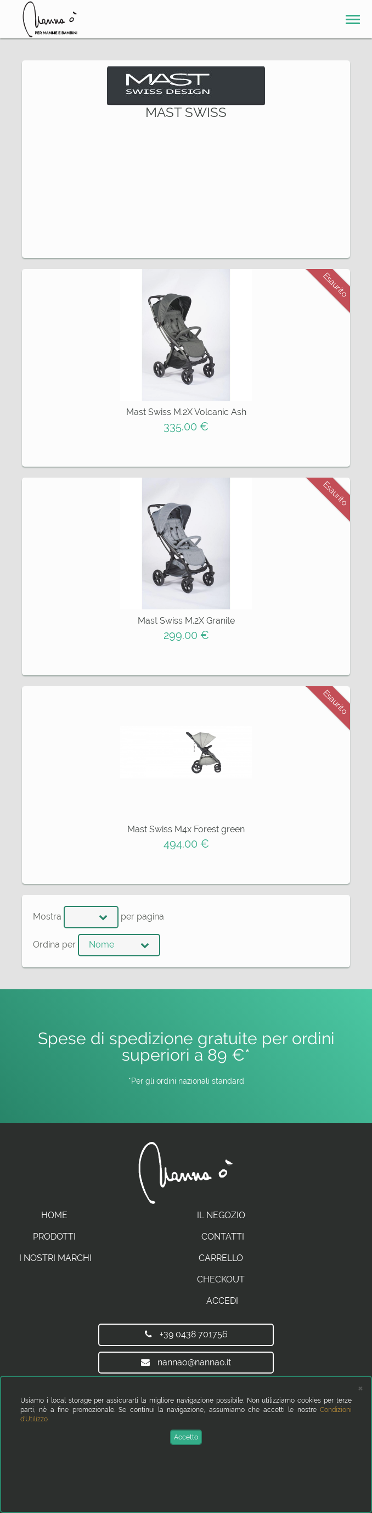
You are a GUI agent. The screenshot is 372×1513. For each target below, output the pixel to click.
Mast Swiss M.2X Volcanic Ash (186, 412)
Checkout (221, 1279)
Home (54, 1215)
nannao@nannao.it (186, 1362)
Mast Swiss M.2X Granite (186, 620)
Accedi (222, 1301)
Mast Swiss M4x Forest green (186, 829)
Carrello (221, 1258)
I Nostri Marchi (55, 1258)
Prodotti (54, 1236)
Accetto (186, 1437)
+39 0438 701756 (186, 1334)
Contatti (222, 1236)
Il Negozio (221, 1215)
